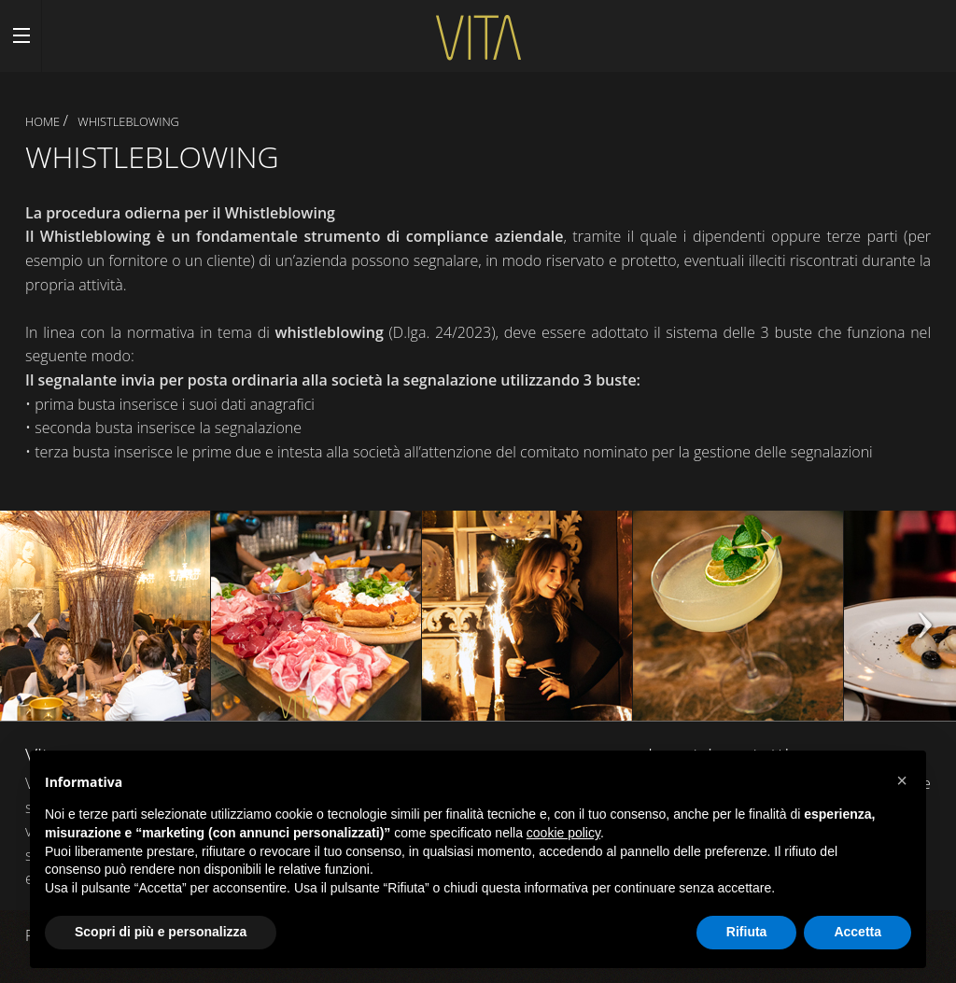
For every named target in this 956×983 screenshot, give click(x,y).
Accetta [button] (857, 931)
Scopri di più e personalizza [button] (160, 931)
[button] (902, 780)
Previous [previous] (32, 625)
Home (42, 121)
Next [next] (923, 625)
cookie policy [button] (563, 832)
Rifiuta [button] (746, 931)
